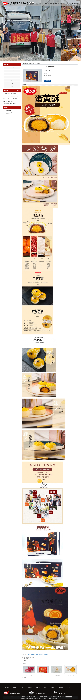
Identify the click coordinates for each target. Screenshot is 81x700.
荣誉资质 (52, 3)
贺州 (56, 698)
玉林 (40, 698)
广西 (27, 698)
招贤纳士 (71, 3)
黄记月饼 (50, 696)
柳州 (45, 698)
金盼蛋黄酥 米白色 (30, 657)
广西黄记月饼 (45, 696)
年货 (12, 86)
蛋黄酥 (12, 74)
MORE (18, 64)
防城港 (53, 698)
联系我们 (76, 3)
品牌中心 (47, 3)
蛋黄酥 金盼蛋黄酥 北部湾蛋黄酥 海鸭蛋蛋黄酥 (38, 654)
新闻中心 (62, 3)
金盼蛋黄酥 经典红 (43, 675)
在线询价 (47, 81)
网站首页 (38, 3)
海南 (32, 698)
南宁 (42, 698)
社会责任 (66, 3)
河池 (35, 698)
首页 (30, 63)
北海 (50, 698)
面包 (12, 83)
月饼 (12, 77)
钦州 (37, 698)
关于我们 (42, 3)
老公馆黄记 (41, 696)
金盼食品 (12, 67)
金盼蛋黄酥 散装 (57, 675)
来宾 (59, 698)
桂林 (48, 698)
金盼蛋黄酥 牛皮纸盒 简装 (29, 675)
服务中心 (57, 3)
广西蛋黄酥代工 (55, 696)
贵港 (30, 698)
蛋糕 (12, 80)
